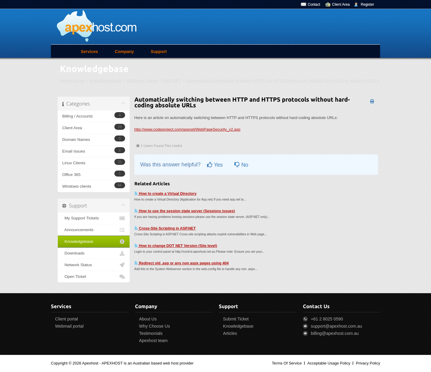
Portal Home (72, 80)
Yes (215, 165)
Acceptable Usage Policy (328, 363)
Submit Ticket (236, 319)
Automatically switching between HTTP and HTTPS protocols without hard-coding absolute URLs (282, 80)
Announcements (93, 230)
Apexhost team (153, 340)
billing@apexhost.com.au (335, 333)
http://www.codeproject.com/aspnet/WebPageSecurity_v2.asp (187, 129)
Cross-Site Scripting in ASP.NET (165, 228)
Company (124, 51)
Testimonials (151, 333)
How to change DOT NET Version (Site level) (175, 246)
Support (159, 51)
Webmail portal (69, 326)
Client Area (341, 4)
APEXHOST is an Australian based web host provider (147, 363)
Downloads (93, 253)
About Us (148, 319)
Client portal (66, 319)
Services (89, 51)
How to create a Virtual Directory (165, 194)
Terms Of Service (287, 363)
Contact (314, 4)
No (241, 165)
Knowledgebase (105, 80)
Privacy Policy (368, 363)
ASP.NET (172, 80)
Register (367, 4)
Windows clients (142, 80)
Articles (230, 333)
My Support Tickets (93, 218)
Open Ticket (93, 276)
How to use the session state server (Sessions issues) (184, 211)
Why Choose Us (154, 326)
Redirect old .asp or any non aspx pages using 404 (181, 263)
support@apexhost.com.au (336, 326)
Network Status (93, 265)
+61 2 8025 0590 (327, 319)
